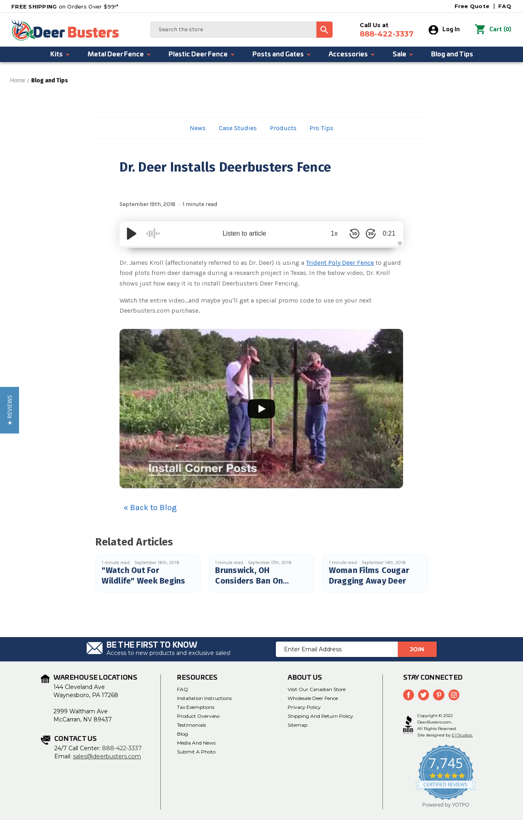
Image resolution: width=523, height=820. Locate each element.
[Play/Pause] (132, 233)
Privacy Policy (304, 707)
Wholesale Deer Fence (313, 698)
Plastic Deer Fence (202, 54)
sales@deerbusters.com (107, 756)
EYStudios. (462, 735)
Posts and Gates (282, 54)
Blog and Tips (452, 54)
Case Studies (238, 128)
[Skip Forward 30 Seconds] (367, 233)
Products (283, 128)
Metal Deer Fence (120, 54)
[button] (9, 410)
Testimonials (191, 725)
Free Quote (472, 6)
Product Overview (198, 716)
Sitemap (297, 725)
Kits (60, 54)
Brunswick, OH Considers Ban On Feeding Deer (249, 580)
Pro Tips (321, 128)
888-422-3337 (122, 748)
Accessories (352, 54)
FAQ (504, 6)
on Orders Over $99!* (64, 6)
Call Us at (387, 30)
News (198, 128)
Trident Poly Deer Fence (340, 262)
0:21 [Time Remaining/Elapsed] (387, 233)
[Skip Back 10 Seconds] (350, 233)
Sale (403, 54)
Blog (182, 734)
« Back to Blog (150, 507)
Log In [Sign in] (444, 30)
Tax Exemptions (195, 707)
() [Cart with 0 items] (493, 30)
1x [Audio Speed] (330, 233)
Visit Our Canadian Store (317, 689)
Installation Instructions (204, 698)
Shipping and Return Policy (320, 716)
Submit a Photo (196, 752)
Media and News (196, 743)
